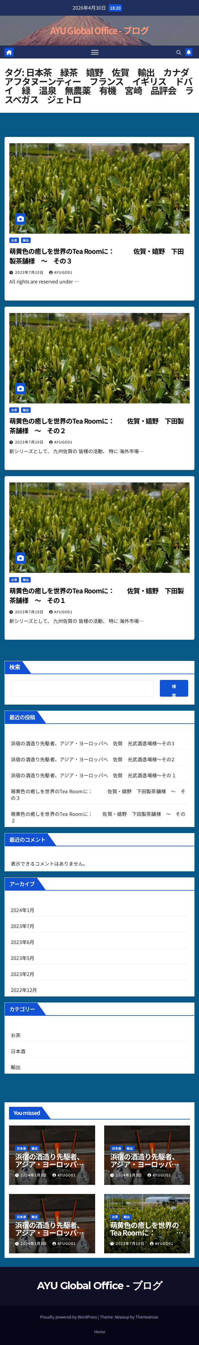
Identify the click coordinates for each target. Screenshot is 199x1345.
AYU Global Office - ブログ (99, 30)
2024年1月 (22, 910)
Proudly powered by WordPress (69, 1317)
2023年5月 (22, 958)
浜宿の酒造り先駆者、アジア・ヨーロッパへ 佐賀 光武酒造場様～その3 (92, 743)
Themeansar (146, 1317)
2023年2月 (22, 974)
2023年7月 (22, 926)
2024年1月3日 (34, 1174)
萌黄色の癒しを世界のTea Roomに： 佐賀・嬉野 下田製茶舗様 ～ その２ (98, 817)
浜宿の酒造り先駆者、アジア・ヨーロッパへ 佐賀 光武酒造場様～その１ (93, 775)
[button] (178, 52)
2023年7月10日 (30, 272)
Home (99, 1331)
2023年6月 (22, 942)
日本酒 (18, 1051)
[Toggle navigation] (95, 52)
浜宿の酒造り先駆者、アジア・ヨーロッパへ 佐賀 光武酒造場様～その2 (92, 759)
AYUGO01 (61, 272)
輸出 (26, 240)
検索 (14, 667)
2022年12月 (24, 990)
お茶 (14, 240)
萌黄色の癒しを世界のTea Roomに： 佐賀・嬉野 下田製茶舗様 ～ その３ (98, 794)
